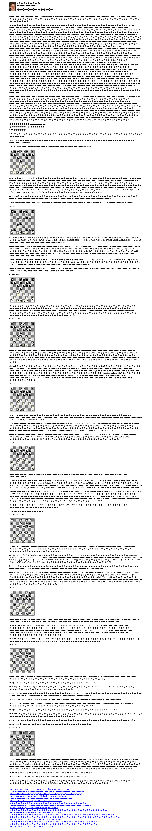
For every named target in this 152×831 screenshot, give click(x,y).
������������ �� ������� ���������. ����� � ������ (54, 824)
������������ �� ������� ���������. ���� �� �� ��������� (59, 810)
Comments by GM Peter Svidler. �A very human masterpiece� (35, 819)
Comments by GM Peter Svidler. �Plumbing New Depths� (34, 808)
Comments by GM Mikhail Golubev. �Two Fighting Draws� (39, 789)
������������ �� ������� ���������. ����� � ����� (53, 822)
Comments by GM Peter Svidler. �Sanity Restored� (35, 812)
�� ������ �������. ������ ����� (41, 798)
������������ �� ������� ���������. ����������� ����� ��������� (65, 817)
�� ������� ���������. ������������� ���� (48, 803)
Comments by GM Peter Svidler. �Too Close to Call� (36, 801)
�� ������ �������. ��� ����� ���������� (47, 791)
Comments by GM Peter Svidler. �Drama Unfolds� (31, 826)
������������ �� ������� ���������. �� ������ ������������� (62, 815)
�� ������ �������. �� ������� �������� (46, 794)
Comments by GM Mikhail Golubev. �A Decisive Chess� (38, 796)
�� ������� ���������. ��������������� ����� (50, 805)
